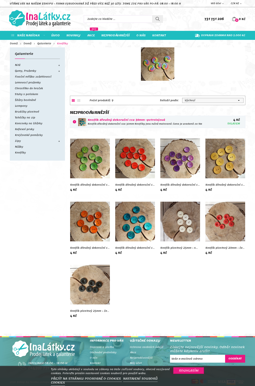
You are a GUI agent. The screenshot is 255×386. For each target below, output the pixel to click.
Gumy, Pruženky (25, 71)
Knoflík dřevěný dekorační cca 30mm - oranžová (90, 247)
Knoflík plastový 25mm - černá (90, 310)
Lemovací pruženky (28, 82)
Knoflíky (20, 152)
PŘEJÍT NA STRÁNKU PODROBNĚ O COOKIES (86, 379)
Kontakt (95, 363)
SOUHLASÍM (189, 370)
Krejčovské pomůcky (29, 135)
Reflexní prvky (24, 129)
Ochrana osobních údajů (146, 347)
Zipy (18, 141)
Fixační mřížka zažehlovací (33, 76)
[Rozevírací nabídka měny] (236, 3)
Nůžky (19, 146)
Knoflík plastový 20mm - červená (225, 247)
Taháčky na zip (25, 117)
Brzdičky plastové (27, 111)
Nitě (17, 65)
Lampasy (21, 106)
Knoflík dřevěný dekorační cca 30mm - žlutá (225, 184)
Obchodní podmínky (103, 352)
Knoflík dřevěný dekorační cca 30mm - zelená (90, 184)
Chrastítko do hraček (29, 88)
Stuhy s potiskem (26, 94)
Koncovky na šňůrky (28, 123)
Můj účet (136, 363)
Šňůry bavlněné (25, 100)
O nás (94, 358)
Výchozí (213, 100)
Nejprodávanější (141, 358)
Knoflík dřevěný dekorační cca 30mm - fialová (180, 184)
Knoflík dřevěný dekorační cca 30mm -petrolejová (126, 119)
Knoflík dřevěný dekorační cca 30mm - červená (135, 184)
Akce (133, 352)
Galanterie (24, 54)
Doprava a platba (102, 347)
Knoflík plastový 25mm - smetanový (180, 247)
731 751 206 (214, 19)
